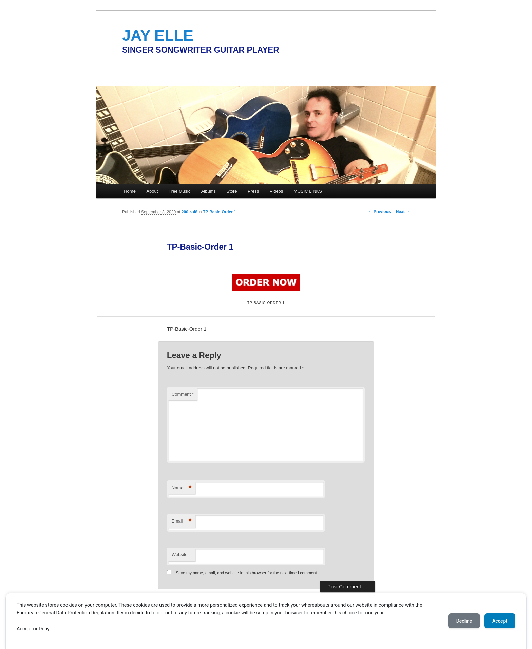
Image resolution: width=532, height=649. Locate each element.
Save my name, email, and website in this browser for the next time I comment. (247, 573)
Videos (276, 191)
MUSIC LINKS (308, 191)
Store (232, 191)
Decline (464, 621)
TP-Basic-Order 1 (219, 212)
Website (180, 554)
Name (182, 488)
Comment (183, 394)
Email (182, 521)
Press (253, 191)
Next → (403, 211)
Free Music (179, 191)
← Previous (379, 211)
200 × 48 (189, 212)
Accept (499, 621)
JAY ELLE (157, 35)
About (152, 191)
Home (130, 191)
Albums (208, 191)
